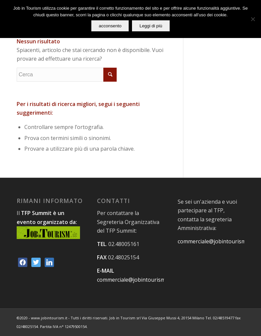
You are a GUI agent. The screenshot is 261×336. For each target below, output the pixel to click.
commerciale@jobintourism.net (136, 279)
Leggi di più (150, 25)
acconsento (110, 25)
